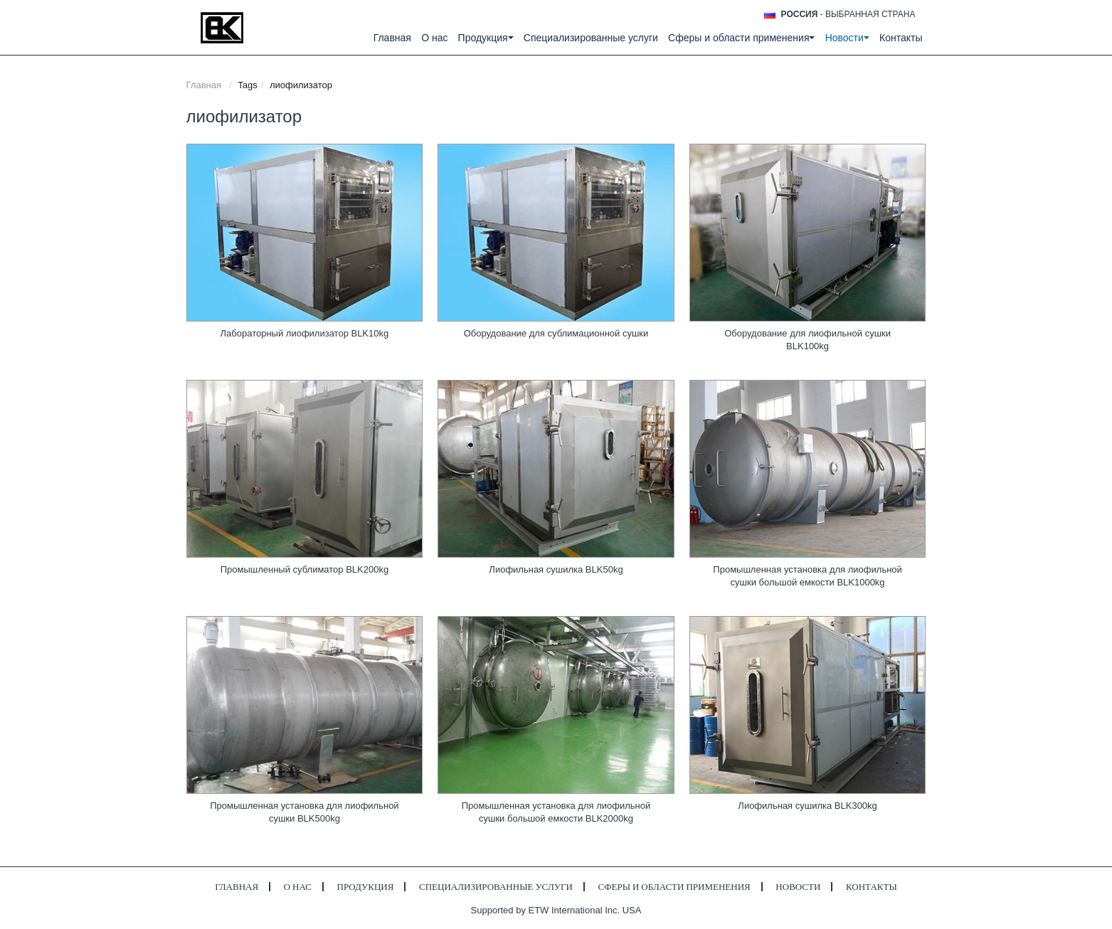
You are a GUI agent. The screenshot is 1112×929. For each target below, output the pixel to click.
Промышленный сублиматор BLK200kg (305, 569)
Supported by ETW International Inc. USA (556, 910)
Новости (797, 886)
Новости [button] (847, 37)
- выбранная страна (848, 14)
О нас (434, 37)
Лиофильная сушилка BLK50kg (556, 569)
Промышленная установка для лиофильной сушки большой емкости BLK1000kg (807, 576)
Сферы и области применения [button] (741, 37)
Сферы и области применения (674, 886)
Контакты (900, 37)
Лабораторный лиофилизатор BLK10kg (305, 333)
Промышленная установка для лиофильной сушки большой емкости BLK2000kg (556, 812)
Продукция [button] (486, 37)
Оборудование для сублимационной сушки (556, 333)
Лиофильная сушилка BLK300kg (807, 805)
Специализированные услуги (591, 37)
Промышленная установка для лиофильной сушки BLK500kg (304, 812)
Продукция (365, 886)
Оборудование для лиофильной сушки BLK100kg (807, 339)
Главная (392, 37)
